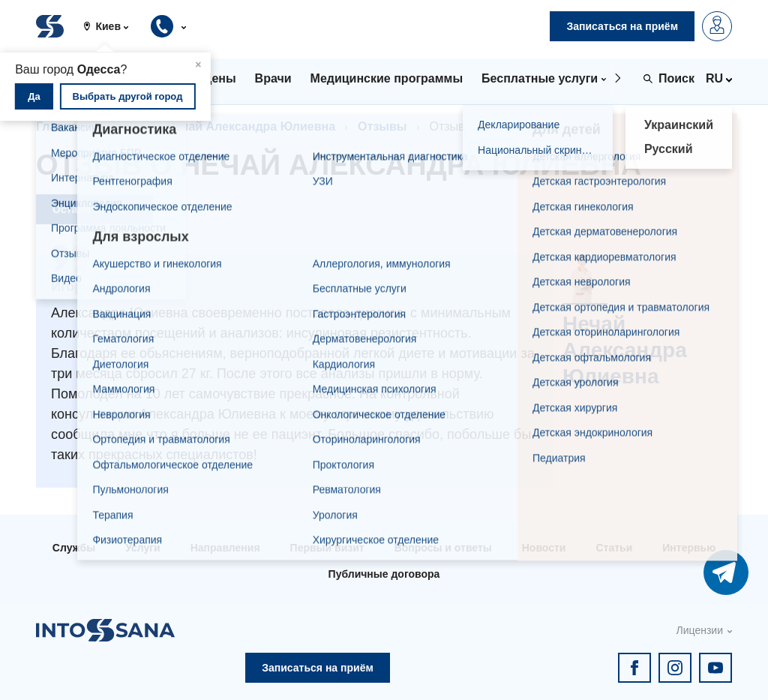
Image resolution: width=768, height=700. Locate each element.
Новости (544, 548)
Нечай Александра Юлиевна (250, 126)
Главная (60, 126)
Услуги (142, 548)
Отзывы (382, 126)
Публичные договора (384, 574)
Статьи (614, 548)
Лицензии (699, 630)
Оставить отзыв (94, 209)
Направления (225, 548)
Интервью (689, 548)
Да (34, 96)
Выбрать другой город (128, 96)
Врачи (125, 126)
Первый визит (327, 548)
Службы (73, 548)
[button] (111, 26)
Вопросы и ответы (443, 548)
